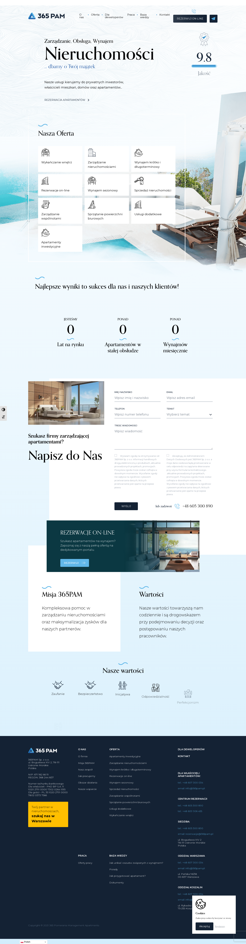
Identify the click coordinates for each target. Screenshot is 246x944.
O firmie (83, 773)
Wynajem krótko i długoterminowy (130, 786)
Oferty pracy (85, 879)
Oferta (95, 14)
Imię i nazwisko (123, 409)
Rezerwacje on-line (120, 792)
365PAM (50, 16)
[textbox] (187, 431)
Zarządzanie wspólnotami (124, 812)
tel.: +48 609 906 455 (190, 828)
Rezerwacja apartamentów (66, 100)
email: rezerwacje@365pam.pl (195, 850)
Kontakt (164, 14)
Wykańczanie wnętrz (121, 832)
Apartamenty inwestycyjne (125, 773)
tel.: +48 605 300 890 (190, 822)
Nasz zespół (85, 786)
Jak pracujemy (86, 792)
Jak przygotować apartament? (127, 892)
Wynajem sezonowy (121, 799)
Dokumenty (116, 899)
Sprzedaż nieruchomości (124, 805)
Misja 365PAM (86, 779)
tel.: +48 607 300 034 (190, 799)
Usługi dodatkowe (120, 825)
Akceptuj (204, 926)
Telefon (119, 426)
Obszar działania (87, 799)
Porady (113, 886)
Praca (131, 14)
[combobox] (190, 431)
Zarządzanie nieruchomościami (128, 779)
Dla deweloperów (114, 16)
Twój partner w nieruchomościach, (45, 831)
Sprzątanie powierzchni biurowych (129, 818)
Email (170, 409)
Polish (25, 942)
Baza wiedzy (144, 16)
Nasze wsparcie (87, 805)
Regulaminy (220, 926)
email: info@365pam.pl (191, 805)
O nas (81, 16)
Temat (170, 426)
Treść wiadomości (125, 442)
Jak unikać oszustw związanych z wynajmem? (136, 879)
